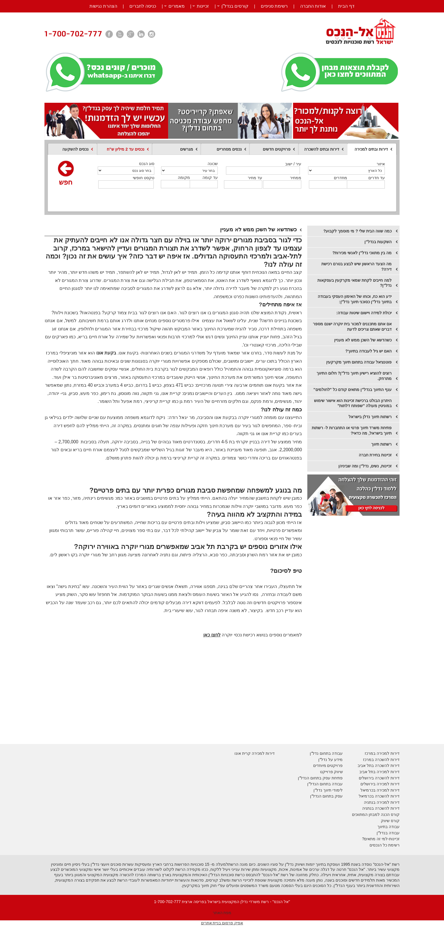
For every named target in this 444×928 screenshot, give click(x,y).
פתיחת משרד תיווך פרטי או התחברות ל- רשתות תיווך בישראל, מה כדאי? (352, 430)
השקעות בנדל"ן (378, 242)
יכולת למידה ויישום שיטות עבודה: (364, 313)
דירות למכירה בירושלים (380, 784)
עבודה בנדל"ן (388, 833)
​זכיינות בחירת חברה (375, 455)
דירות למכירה (387, 790)
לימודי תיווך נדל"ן (328, 790)
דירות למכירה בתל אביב (379, 771)
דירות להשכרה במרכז (381, 759)
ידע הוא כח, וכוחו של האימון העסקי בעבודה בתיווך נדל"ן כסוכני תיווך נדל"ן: (355, 299)
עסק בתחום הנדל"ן (326, 796)
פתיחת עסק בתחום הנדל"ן (320, 778)
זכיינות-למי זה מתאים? (381, 839)
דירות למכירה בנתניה (382, 802)
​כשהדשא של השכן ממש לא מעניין (363, 340)
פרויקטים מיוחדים (328, 765)
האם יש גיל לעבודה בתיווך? (368, 351)
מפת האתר (222, 912)
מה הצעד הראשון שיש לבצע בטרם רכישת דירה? (356, 266)
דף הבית (346, 6)
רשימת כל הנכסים (385, 845)
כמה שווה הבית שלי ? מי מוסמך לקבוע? (357, 231)
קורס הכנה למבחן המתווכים (376, 814)
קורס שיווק (390, 820)
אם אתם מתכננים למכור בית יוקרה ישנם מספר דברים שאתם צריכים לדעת (352, 327)
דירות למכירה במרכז (382, 753)
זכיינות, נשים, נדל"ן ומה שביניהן (365, 466)
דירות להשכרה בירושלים (379, 778)
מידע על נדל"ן (330, 759)
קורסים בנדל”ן (235, 6)
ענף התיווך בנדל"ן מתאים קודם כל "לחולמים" (352, 389)
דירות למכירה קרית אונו (254, 753)
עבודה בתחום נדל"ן (326, 753)
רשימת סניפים (274, 6)
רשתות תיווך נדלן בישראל (370, 416)
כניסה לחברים (142, 6)
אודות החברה (313, 6)
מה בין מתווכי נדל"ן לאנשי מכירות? (362, 253)
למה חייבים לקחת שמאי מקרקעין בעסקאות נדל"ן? (354, 283)
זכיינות (203, 6)
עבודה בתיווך (388, 826)
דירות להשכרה (387, 796)
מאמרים (176, 6)
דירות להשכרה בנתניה (381, 808)
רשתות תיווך (381, 444)
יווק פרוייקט (330, 771)
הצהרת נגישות (103, 6)
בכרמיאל (367, 790)
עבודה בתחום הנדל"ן (325, 784)
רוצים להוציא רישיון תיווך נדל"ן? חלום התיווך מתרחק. (354, 376)
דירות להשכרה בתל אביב (379, 765)
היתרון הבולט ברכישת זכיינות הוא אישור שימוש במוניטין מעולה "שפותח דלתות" (353, 403)
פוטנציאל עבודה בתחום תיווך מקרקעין (359, 362)
